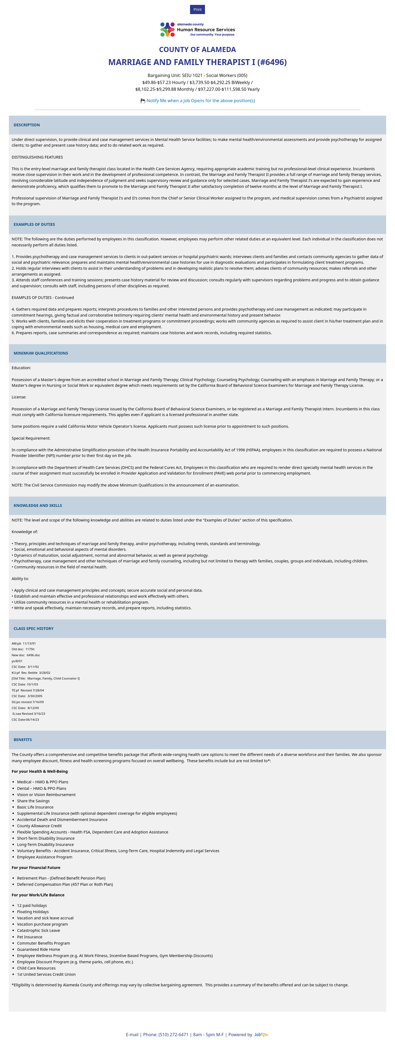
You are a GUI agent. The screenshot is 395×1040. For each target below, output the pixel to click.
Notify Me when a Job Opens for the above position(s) (197, 101)
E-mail (132, 1035)
